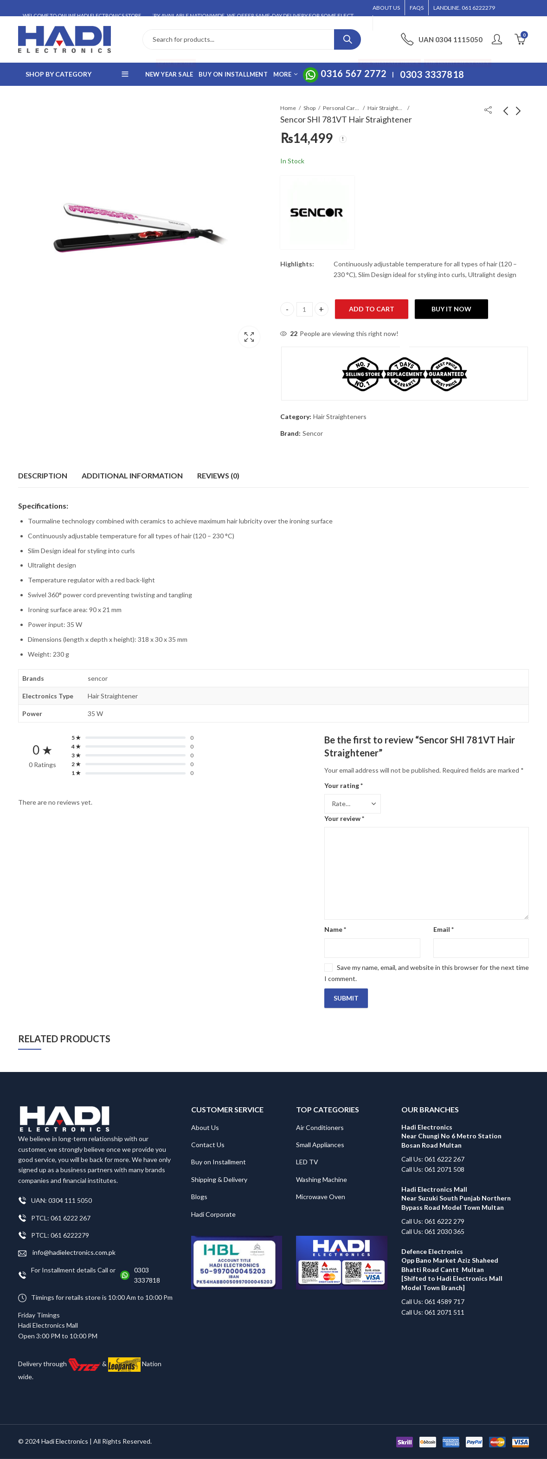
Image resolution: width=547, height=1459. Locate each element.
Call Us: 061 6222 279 (432, 1221)
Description (42, 475)
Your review (344, 818)
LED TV (307, 1162)
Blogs (199, 1197)
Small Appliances (320, 1145)
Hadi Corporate (213, 1214)
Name (335, 929)
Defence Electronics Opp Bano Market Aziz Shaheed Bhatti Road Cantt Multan (449, 1260)
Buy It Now (451, 309)
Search (347, 39)
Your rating (343, 785)
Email (443, 929)
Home (288, 107)
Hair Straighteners (386, 107)
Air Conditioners (320, 1127)
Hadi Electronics (64, 1441)
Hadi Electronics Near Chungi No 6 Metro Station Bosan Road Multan (451, 1136)
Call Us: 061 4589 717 (432, 1301)
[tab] (42, 476)
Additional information (132, 475)
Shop (309, 107)
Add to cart (371, 309)
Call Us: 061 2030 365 (432, 1231)
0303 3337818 (147, 1275)
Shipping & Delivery (219, 1179)
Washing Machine (321, 1179)
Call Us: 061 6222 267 (432, 1159)
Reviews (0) (218, 475)
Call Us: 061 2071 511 (432, 1312)
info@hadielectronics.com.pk (67, 1252)
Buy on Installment (218, 1162)
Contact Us (208, 1145)
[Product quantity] (304, 309)
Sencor (312, 433)
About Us (205, 1127)
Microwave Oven (320, 1197)
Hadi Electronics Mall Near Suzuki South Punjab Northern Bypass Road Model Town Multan (456, 1198)
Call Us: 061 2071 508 (432, 1169)
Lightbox (249, 337)
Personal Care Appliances (341, 107)
